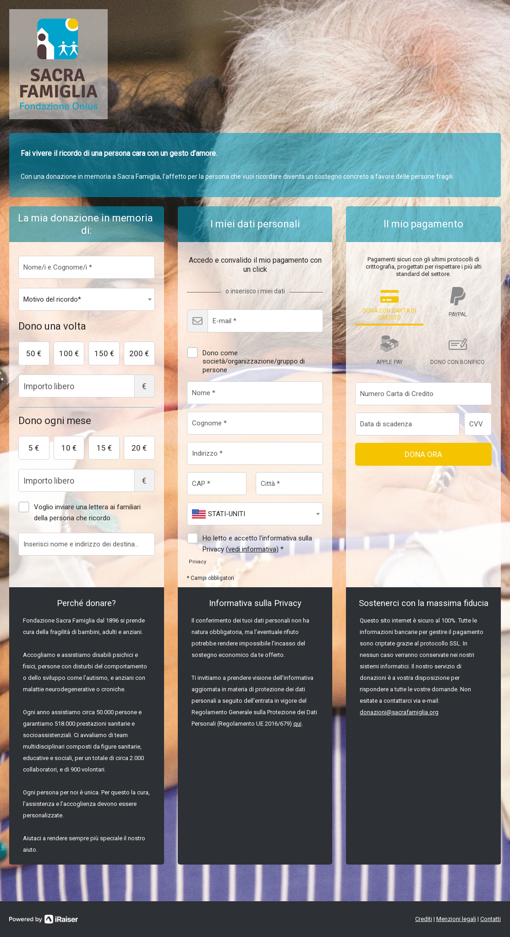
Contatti (490, 918)
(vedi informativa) (252, 549)
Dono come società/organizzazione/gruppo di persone (246, 358)
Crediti (423, 918)
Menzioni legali (456, 918)
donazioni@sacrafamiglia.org (399, 712)
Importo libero (86, 386)
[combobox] (86, 299)
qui (297, 723)
